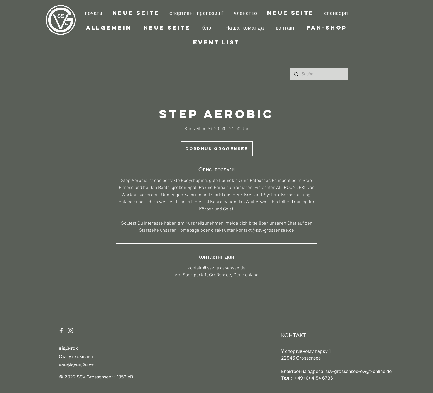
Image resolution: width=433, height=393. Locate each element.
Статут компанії (76, 356)
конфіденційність (77, 365)
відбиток (68, 348)
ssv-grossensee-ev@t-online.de (359, 371)
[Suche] (318, 74)
